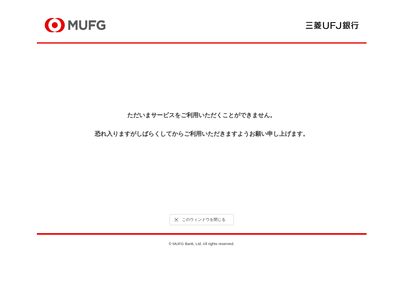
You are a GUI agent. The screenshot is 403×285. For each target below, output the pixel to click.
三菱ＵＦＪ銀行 (332, 25)
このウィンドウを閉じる (199, 219)
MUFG (75, 25)
